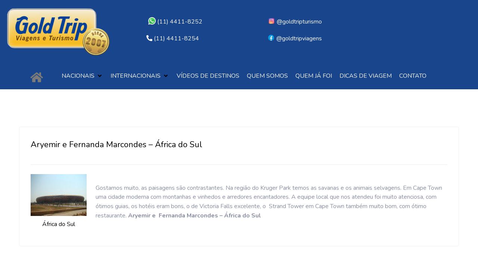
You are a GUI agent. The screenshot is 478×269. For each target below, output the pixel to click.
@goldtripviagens (294, 38)
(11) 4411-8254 (176, 38)
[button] (82, 76)
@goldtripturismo (295, 22)
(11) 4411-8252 (175, 22)
